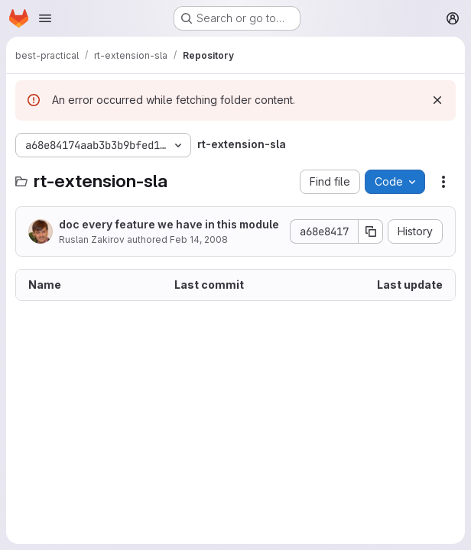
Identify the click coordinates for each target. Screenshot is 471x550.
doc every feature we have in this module (169, 224)
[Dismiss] (437, 100)
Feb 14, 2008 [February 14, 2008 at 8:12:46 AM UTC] (199, 239)
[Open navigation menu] (45, 18)
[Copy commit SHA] (371, 231)
